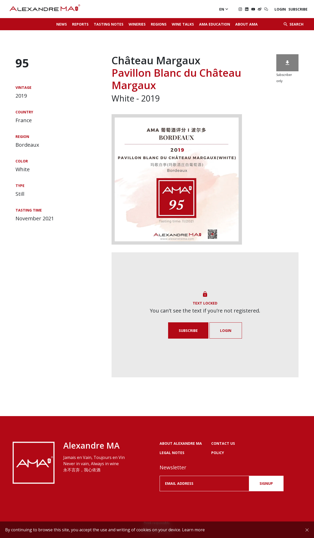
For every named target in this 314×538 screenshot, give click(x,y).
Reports (80, 24)
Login (280, 9)
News (61, 24)
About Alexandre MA (181, 443)
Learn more (193, 530)
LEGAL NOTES (172, 452)
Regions (159, 24)
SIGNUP (266, 483)
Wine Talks (183, 24)
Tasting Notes (108, 24)
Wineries (137, 24)
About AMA (246, 24)
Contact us (223, 443)
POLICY (217, 452)
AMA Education (214, 24)
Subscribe (298, 9)
